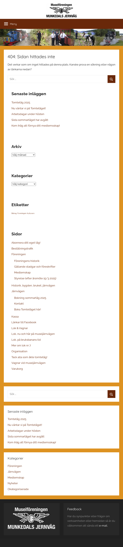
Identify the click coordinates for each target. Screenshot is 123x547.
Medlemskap (22, 272)
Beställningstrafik (22, 248)
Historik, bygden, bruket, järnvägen (33, 285)
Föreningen (18, 254)
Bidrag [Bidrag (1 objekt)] (14, 213)
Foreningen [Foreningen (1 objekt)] (21, 213)
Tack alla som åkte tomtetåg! (29, 357)
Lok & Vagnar (19, 328)
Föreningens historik (26, 260)
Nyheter (13, 483)
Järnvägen (18, 291)
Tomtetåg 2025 (20, 102)
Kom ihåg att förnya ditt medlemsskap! (35, 125)
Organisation (19, 351)
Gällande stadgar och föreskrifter (34, 266)
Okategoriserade (18, 489)
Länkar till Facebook (23, 322)
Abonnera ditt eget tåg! (25, 242)
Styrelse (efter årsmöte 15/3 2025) (35, 278)
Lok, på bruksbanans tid (26, 339)
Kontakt (19, 303)
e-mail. (103, 525)
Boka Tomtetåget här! (27, 309)
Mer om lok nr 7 (21, 345)
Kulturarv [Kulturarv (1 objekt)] (31, 213)
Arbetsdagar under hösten (27, 114)
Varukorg (17, 368)
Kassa (15, 316)
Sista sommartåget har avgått (29, 119)
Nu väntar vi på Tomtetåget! (28, 108)
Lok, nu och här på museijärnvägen (33, 333)
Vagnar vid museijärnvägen (28, 362)
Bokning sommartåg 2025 (30, 297)
